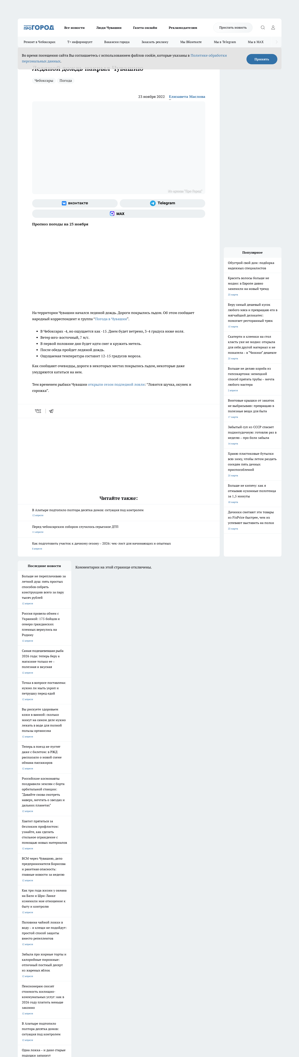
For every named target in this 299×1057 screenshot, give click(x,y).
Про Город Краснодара (101, 905)
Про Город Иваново (170, 891)
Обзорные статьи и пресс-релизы (141, 926)
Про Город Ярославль (30, 896)
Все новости (74, 28)
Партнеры (128, 931)
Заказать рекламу (155, 42)
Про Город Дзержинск (30, 905)
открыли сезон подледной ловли (116, 384)
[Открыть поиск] (263, 27)
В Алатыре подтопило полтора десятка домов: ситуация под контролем (118, 513)
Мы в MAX (255, 42)
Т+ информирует (79, 42)
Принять (261, 59)
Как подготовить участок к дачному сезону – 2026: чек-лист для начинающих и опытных (118, 546)
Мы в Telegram (225, 42)
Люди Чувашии (109, 28)
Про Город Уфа (132, 896)
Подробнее (126, 991)
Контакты (127, 920)
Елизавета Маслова (187, 96)
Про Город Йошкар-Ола (102, 891)
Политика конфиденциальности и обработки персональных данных (57, 997)
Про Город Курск (62, 896)
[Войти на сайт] (273, 27)
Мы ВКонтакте (191, 42)
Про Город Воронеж (135, 891)
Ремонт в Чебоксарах (40, 42)
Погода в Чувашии (111, 318)
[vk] (38, 411)
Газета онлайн (145, 28)
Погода (66, 80)
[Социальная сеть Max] (118, 214)
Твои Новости (61, 891)
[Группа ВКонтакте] (75, 203)
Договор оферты (79, 926)
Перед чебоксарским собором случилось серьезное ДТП (118, 530)
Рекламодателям (183, 28)
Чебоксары (44, 80)
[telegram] (52, 411)
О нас (73, 920)
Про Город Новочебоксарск (33, 891)
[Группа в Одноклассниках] (208, 898)
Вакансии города (117, 42)
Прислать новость (233, 27)
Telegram (23, 920)
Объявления (25, 926)
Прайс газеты (25, 931)
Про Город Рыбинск (99, 896)
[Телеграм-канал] (162, 203)
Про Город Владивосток (67, 905)
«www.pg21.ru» (46, 939)
